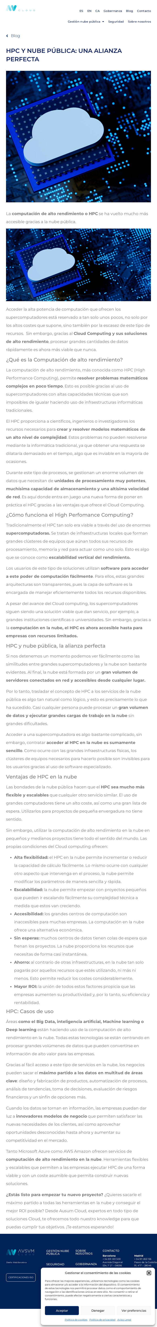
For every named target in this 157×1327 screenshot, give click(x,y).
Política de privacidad (102, 1319)
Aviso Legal (124, 1319)
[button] (149, 1273)
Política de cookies (76, 1319)
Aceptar (62, 1310)
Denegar (97, 1310)
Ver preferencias (134, 1310)
